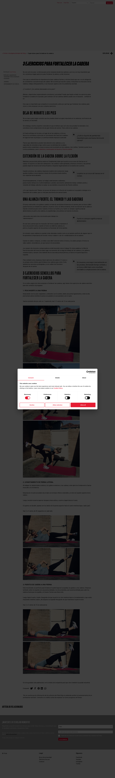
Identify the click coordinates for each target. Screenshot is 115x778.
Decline (32, 405)
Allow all (83, 405)
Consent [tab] (31, 377)
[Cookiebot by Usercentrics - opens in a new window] (87, 372)
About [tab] (84, 377)
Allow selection (57, 405)
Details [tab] (57, 377)
